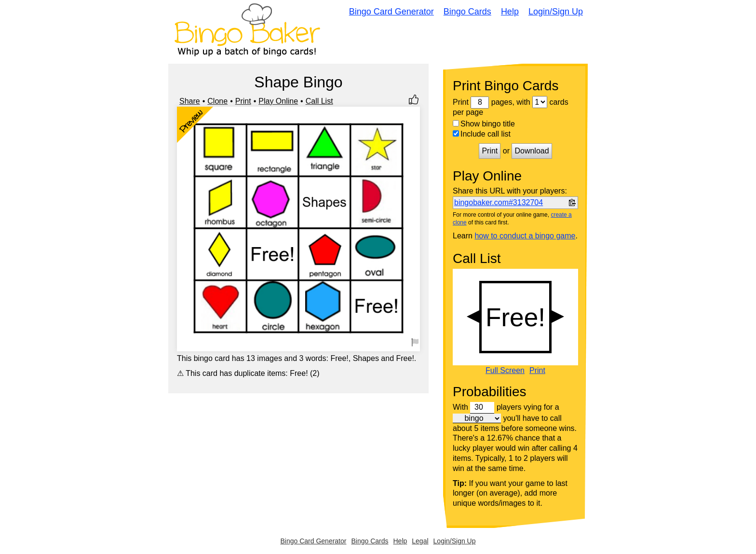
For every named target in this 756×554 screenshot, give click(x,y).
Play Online (278, 101)
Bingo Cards (467, 11)
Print (243, 101)
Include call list (482, 134)
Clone (217, 101)
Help (510, 11)
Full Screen (505, 370)
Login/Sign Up (555, 11)
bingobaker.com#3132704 (498, 202)
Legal (420, 541)
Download (531, 151)
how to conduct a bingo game (524, 236)
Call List (319, 101)
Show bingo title (484, 124)
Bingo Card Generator (391, 11)
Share (189, 101)
